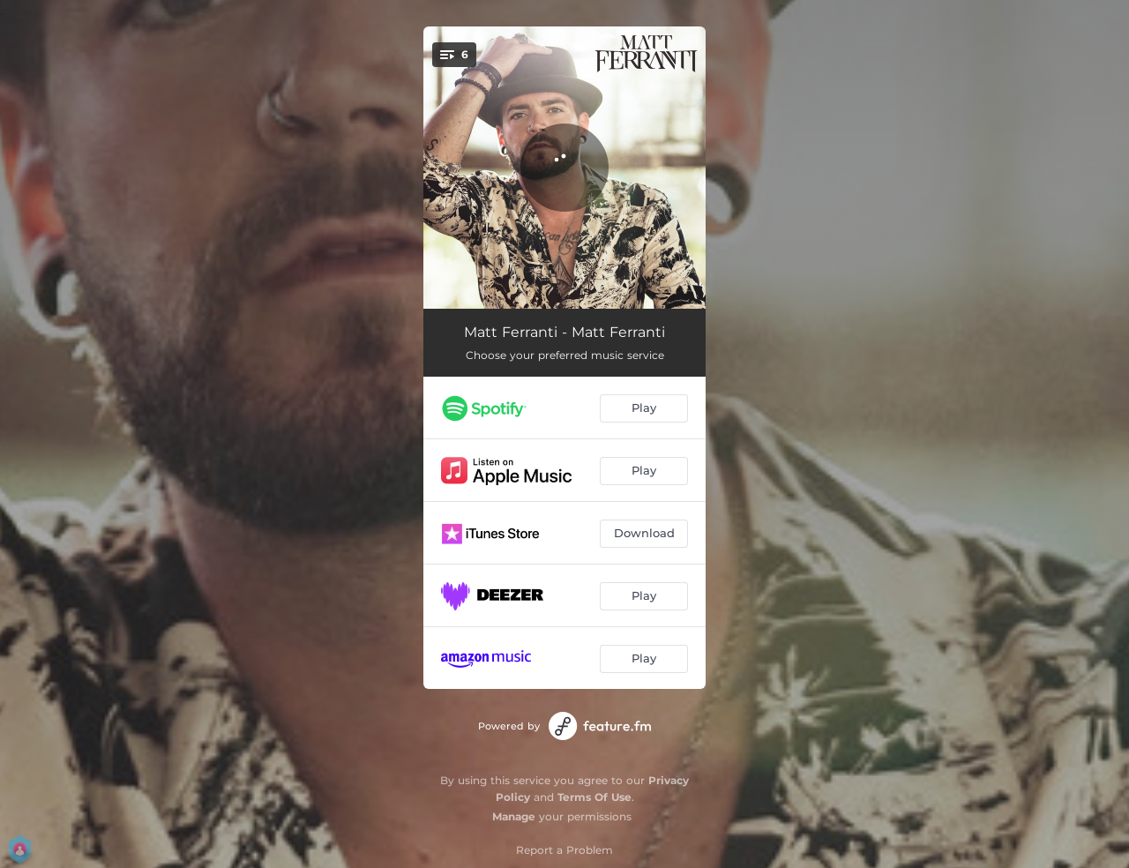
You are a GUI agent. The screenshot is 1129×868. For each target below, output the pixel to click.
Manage (513, 816)
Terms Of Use (594, 797)
